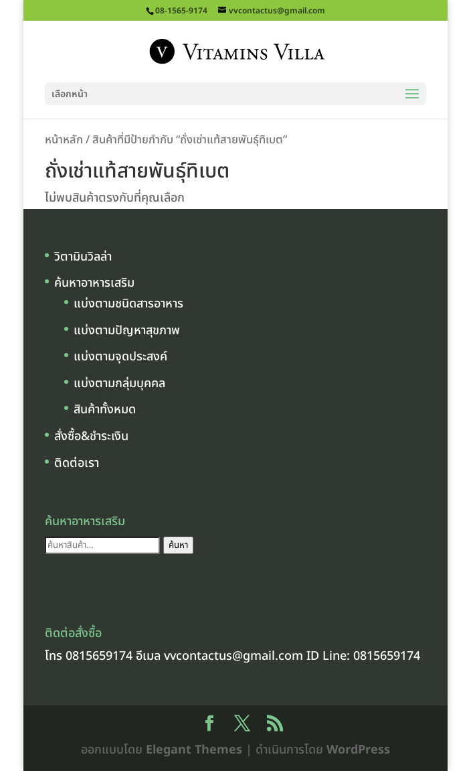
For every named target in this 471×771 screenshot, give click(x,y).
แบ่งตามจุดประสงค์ (120, 357)
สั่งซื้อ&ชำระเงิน (91, 436)
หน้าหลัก (64, 139)
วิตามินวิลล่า (83, 257)
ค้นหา (178, 545)
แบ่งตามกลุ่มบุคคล (119, 383)
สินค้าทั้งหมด (105, 410)
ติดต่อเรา (76, 463)
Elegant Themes (194, 750)
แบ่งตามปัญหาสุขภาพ (127, 331)
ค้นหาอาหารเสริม (94, 283)
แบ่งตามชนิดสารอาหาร (128, 304)
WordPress (358, 750)
